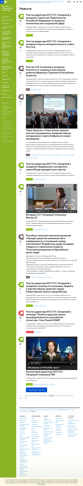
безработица (41, 277)
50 (64, 395)
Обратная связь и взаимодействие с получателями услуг (36, 453)
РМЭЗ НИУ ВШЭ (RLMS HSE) (6, 38)
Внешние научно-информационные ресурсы (48, 441)
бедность (33, 277)
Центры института (7, 20)
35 (25, 395)
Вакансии (4, 94)
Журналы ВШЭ (59, 432)
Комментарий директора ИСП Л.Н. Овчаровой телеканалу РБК (44, 373)
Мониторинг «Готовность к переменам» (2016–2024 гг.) (6, 53)
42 (43, 395)
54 (20, 398)
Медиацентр (59, 430)
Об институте (6, 17)
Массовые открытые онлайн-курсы (72, 435)
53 (72, 395)
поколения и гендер (36, 89)
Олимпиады (34, 424)
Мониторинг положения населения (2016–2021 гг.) (7, 61)
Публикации (58, 434)
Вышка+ (33, 428)
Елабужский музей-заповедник (38, 155)
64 (25, 398)
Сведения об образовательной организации (23, 460)
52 (69, 395)
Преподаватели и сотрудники (23, 428)
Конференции (6, 79)
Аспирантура (35, 434)
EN (70, 1)
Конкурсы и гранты (48, 437)
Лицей (33, 418)
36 (28, 395)
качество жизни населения (40, 229)
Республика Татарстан (32, 158)
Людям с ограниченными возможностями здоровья (23, 467)
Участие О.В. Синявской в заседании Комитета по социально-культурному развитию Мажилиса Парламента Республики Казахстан (50, 71)
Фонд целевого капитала (23, 442)
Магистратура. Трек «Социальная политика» (7, 68)
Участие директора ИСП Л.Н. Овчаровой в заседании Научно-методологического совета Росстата (50, 44)
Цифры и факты (23, 418)
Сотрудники (5, 23)
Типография (58, 428)
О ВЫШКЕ (22, 416)
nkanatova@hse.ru (10, 141)
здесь (15, 481)
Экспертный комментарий (5, 86)
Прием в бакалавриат (37, 426)
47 (56, 395)
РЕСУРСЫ (58, 416)
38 (33, 395)
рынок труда (49, 277)
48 (59, 395)
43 (46, 395)
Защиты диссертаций (48, 431)
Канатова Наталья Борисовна (6, 114)
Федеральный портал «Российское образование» (73, 431)
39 (36, 395)
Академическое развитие (47, 434)
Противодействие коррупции (23, 445)
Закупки (21, 435)
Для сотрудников (7, 97)
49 (61, 395)
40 (38, 395)
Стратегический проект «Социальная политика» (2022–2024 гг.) (7, 45)
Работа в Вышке (23, 475)
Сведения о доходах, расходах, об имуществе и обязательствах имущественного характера (24, 453)
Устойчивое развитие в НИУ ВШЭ (24, 425)
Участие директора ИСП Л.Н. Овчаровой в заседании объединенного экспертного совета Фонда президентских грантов (48, 166)
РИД (3, 72)
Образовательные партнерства (36, 448)
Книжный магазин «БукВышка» (60, 425)
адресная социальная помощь (41, 384)
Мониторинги (47, 426)
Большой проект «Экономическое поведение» (7, 33)
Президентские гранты (39, 179)
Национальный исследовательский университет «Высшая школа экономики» (37, 409)
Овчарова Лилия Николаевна (6, 108)
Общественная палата (39, 305)
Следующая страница (36, 390)
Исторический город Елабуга (55, 155)
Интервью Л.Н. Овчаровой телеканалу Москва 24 (46, 216)
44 (49, 395)
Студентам (5, 82)
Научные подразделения (63, 409)
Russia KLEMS (38, 332)
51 (67, 395)
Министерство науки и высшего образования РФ (73, 422)
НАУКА (46, 416)
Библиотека (58, 418)
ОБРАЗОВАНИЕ (36, 416)
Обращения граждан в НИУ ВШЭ (24, 438)
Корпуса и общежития (22, 432)
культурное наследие (69, 155)
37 (30, 395)
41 (41, 395)
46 (54, 395)
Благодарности (6, 90)
